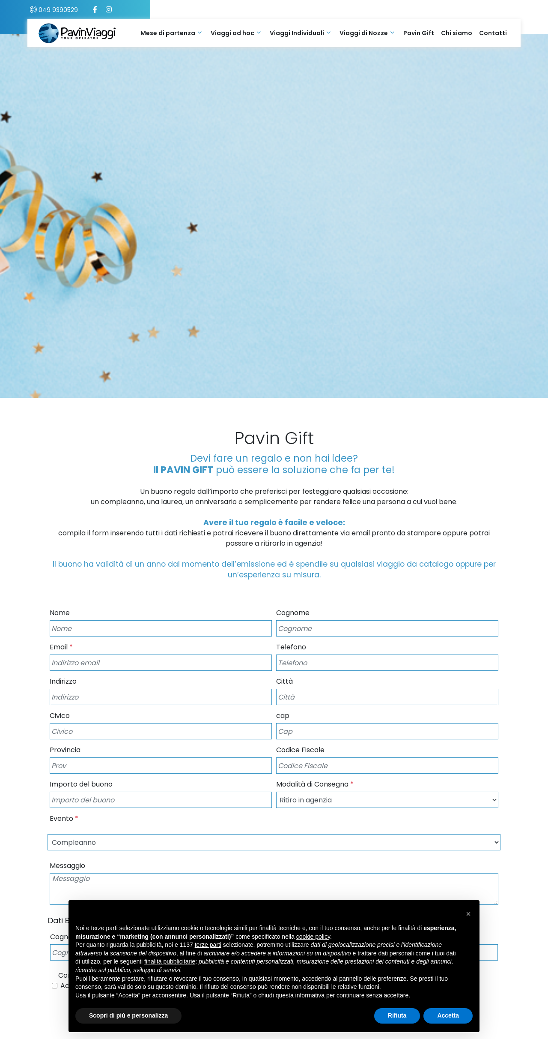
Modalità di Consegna (315, 784)
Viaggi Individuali (297, 33)
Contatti (493, 33)
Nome (60, 613)
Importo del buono (81, 784)
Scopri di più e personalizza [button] (128, 1015)
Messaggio (67, 866)
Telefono (291, 647)
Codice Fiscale (300, 750)
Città (284, 681)
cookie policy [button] (313, 936)
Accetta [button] (448, 1015)
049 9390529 (85, 10)
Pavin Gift (418, 33)
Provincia (65, 750)
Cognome (293, 613)
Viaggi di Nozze (364, 33)
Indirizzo (63, 681)
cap (282, 716)
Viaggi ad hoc (232, 33)
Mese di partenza (167, 33)
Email (61, 647)
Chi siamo (456, 33)
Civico (60, 716)
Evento (64, 818)
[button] (468, 914)
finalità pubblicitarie (169, 961)
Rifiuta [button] (397, 1015)
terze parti (208, 944)
